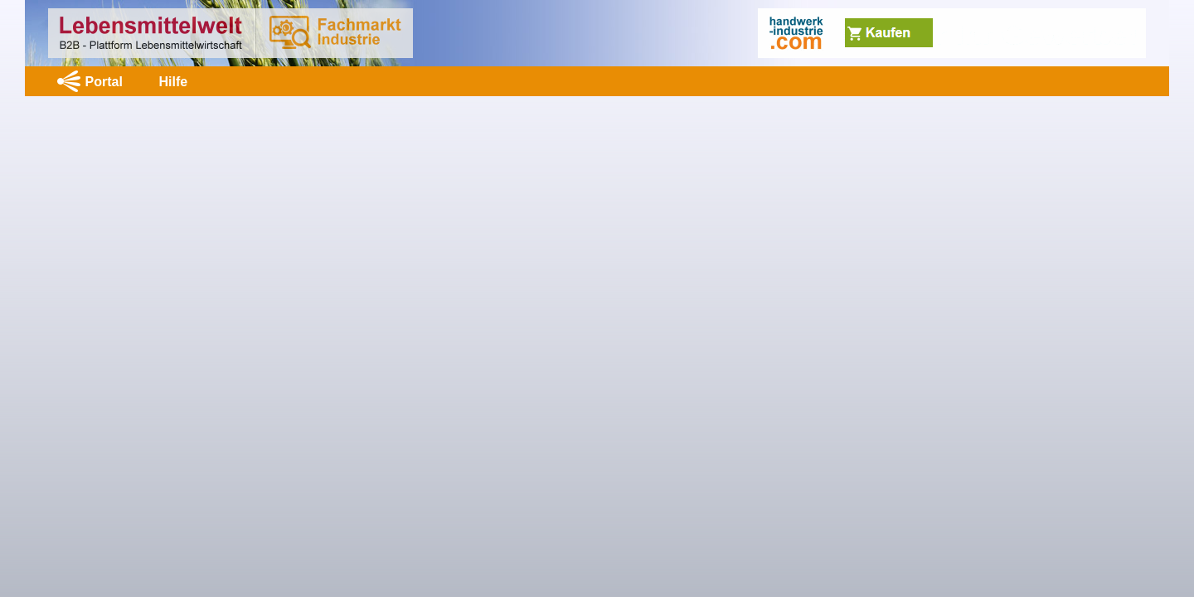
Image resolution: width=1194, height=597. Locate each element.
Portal (104, 82)
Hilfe (172, 82)
